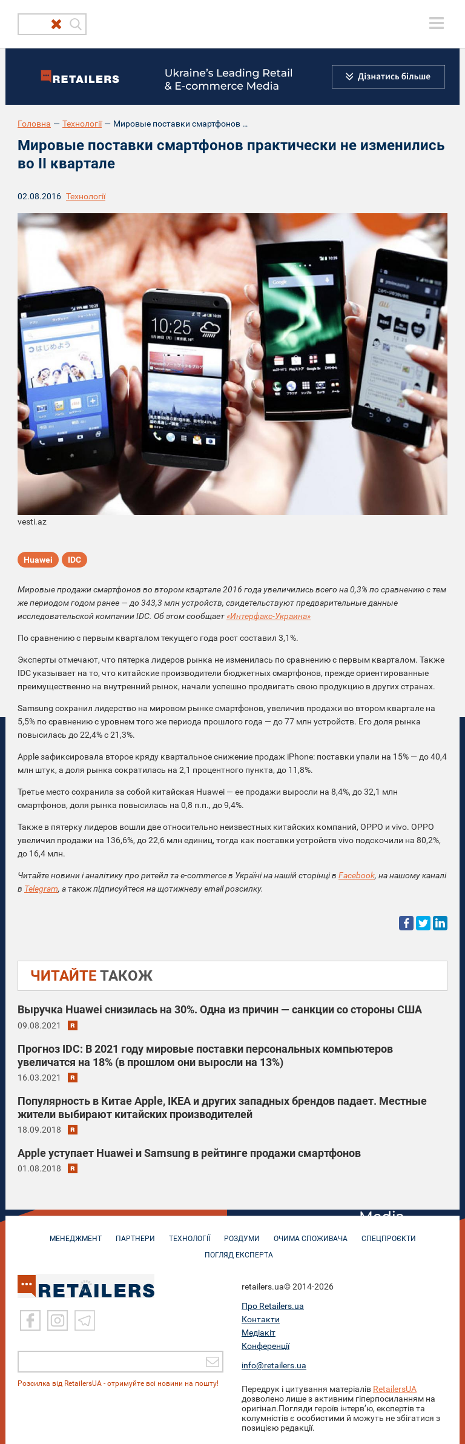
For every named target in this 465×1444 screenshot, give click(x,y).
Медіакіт (258, 1332)
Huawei (38, 560)
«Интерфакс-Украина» (268, 616)
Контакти (261, 1318)
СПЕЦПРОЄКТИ (388, 1232)
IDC (74, 560)
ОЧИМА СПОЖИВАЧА (311, 1232)
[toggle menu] (436, 23)
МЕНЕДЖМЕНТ (76, 1232)
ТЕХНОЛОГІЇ (189, 1232)
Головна (34, 123)
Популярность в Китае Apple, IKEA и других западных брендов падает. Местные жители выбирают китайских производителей (222, 1108)
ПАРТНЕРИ (135, 1232)
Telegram (41, 888)
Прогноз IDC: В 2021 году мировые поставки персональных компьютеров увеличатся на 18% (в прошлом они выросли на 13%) (205, 1055)
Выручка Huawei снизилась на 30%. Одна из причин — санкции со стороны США (220, 1009)
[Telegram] (84, 1320)
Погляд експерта (239, 1249)
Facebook (356, 875)
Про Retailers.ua (273, 1305)
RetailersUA (395, 1388)
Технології (82, 123)
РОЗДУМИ (242, 1232)
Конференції (265, 1345)
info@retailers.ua (274, 1364)
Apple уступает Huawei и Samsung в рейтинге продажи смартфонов (189, 1153)
